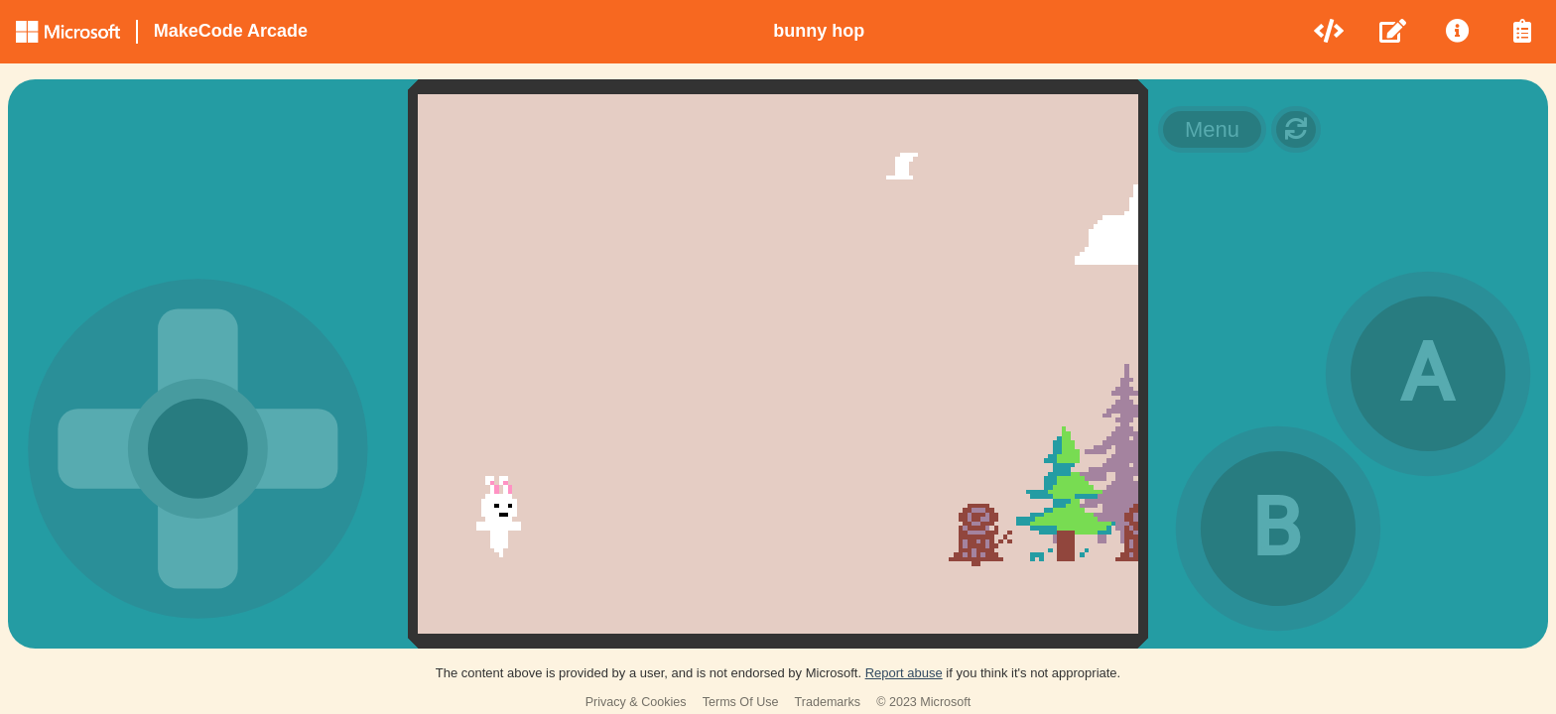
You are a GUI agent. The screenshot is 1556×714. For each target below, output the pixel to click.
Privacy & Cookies (636, 702)
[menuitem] (1330, 31)
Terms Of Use (741, 702)
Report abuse (904, 672)
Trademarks (828, 702)
